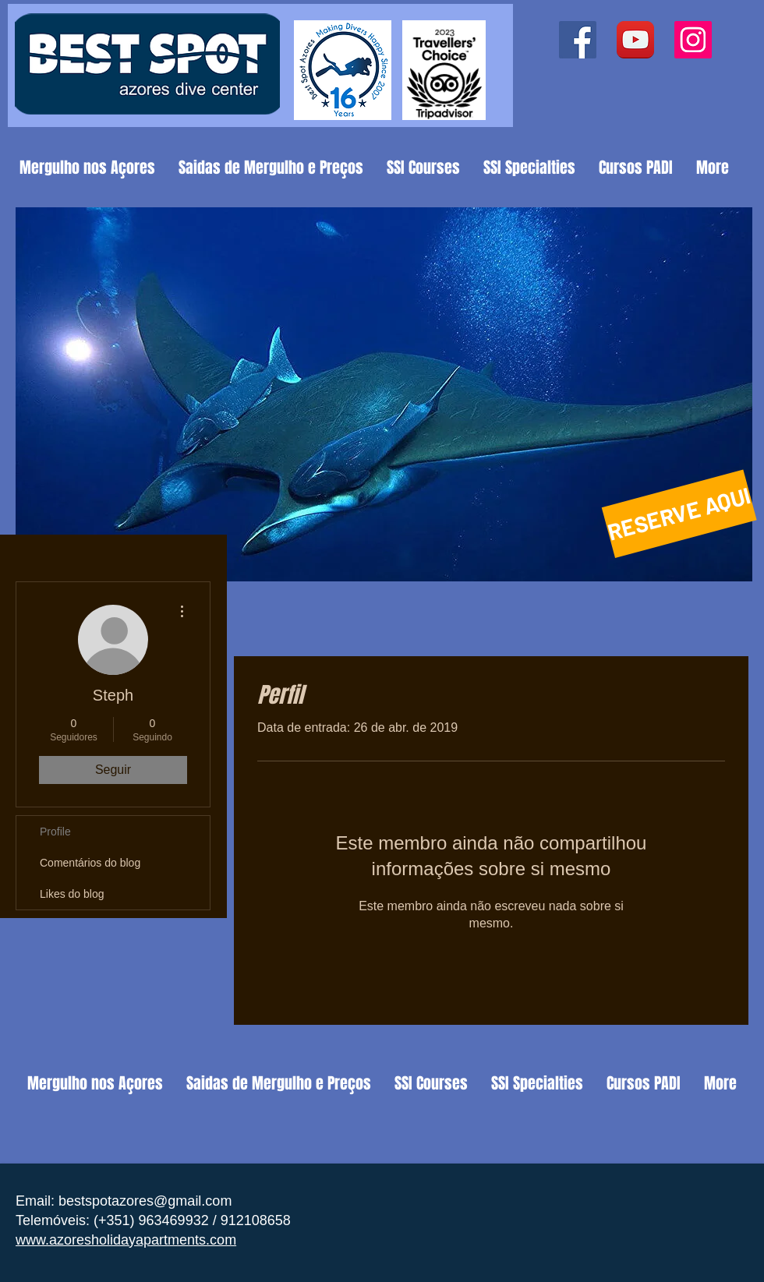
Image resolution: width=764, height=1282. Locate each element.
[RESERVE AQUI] (679, 514)
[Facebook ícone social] (577, 39)
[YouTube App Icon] (635, 39)
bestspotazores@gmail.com (145, 1201)
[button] (384, 394)
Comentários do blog (90, 862)
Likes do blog (72, 894)
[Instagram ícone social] (693, 39)
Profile (55, 831)
